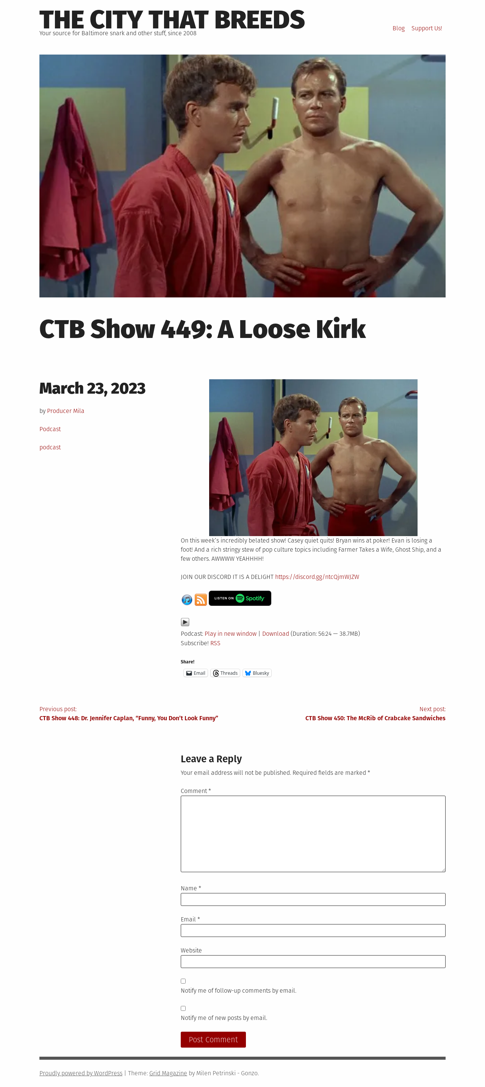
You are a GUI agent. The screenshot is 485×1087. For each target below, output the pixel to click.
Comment (196, 791)
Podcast (50, 429)
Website (191, 950)
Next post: (344, 714)
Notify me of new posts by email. (224, 1017)
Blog (399, 28)
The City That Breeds (172, 19)
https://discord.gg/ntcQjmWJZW (317, 576)
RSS (215, 643)
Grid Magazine (168, 1073)
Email (190, 919)
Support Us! (426, 28)
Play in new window (231, 633)
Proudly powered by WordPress (80, 1073)
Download (275, 633)
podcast (50, 447)
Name (191, 888)
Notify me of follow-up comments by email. (238, 990)
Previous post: (140, 714)
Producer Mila (65, 410)
